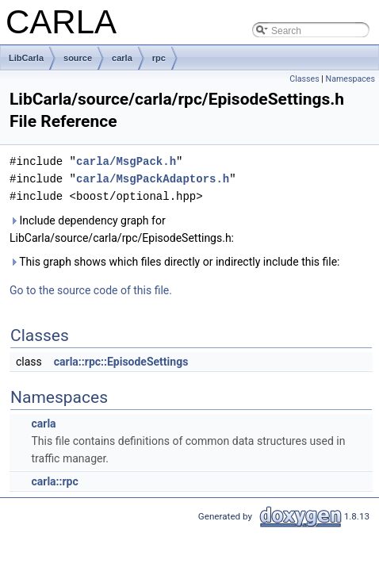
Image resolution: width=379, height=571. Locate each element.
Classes (304, 79)
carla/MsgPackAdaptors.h (152, 178)
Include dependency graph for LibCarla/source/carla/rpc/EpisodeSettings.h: (122, 229)
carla (122, 58)
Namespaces (350, 79)
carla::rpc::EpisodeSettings (121, 361)
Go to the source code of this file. (91, 290)
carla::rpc (54, 481)
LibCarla (26, 58)
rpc (159, 58)
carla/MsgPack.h (126, 161)
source (77, 58)
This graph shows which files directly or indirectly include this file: (175, 261)
